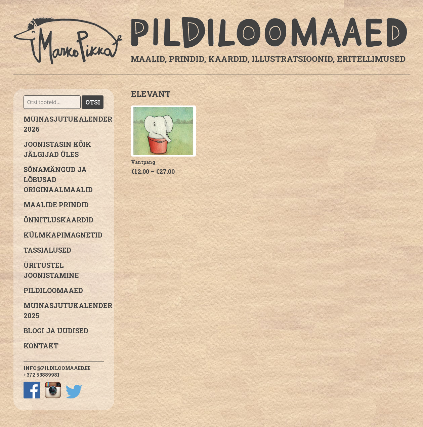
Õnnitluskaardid (58, 219)
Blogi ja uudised (56, 330)
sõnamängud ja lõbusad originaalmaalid (58, 179)
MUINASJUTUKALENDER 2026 (64, 124)
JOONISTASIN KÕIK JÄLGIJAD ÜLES (57, 149)
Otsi (92, 102)
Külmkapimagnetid (63, 234)
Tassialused (47, 250)
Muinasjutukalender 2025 (64, 310)
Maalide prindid (56, 204)
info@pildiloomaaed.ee (57, 368)
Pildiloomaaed (53, 290)
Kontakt (41, 345)
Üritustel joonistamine (51, 270)
